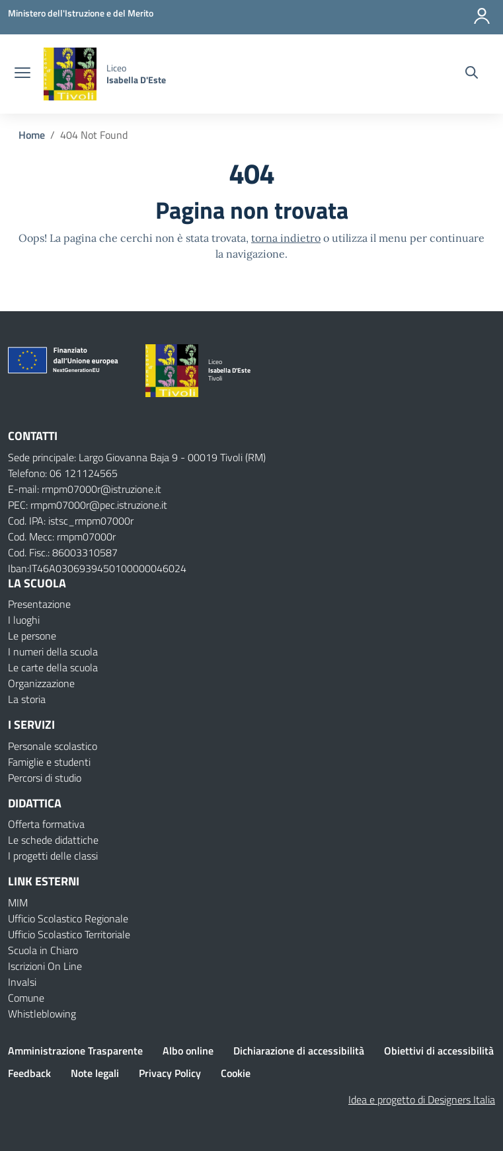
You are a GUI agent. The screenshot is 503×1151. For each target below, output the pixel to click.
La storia (27, 699)
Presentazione (39, 604)
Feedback (29, 1073)
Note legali (95, 1073)
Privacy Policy (170, 1073)
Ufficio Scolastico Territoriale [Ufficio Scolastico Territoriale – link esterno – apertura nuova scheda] (69, 934)
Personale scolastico (52, 746)
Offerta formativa (46, 824)
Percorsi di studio (44, 778)
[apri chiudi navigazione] (22, 74)
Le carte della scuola (53, 667)
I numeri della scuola (53, 651)
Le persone (32, 636)
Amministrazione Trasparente (75, 1050)
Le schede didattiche (53, 840)
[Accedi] (482, 13)
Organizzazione (41, 683)
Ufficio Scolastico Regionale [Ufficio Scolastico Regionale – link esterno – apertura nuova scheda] (68, 918)
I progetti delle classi (53, 856)
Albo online (188, 1050)
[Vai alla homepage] (70, 74)
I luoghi (24, 620)
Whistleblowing (42, 1013)
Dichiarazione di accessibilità (298, 1050)
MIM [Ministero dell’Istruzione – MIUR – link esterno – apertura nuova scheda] (18, 902)
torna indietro (286, 237)
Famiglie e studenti (49, 762)
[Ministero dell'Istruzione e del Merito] (80, 13)
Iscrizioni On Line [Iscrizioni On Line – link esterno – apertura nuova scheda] (45, 966)
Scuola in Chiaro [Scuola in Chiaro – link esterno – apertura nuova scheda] (43, 950)
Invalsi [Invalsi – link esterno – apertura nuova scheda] (22, 982)
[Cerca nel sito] (471, 74)
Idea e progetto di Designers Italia (421, 1099)
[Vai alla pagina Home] (32, 135)
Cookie (236, 1073)
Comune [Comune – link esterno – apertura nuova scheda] (26, 998)
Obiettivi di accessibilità (439, 1050)
